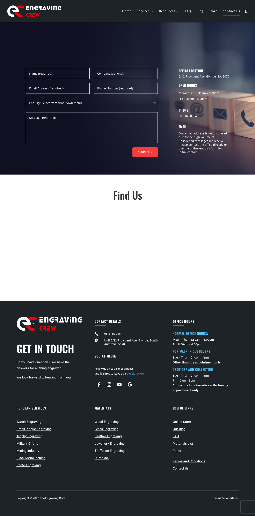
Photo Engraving (28, 465)
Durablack (102, 458)
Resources (167, 11)
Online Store (182, 421)
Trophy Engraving (29, 436)
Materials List (183, 443)
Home (126, 11)
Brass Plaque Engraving (34, 429)
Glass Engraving (106, 429)
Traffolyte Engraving (110, 450)
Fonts (177, 450)
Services (143, 11)
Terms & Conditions (226, 498)
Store (213, 11)
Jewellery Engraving (110, 443)
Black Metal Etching (30, 458)
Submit (143, 152)
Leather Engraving (108, 436)
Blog (199, 11)
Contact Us (231, 11)
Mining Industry (27, 450)
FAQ (188, 11)
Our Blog (179, 429)
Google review (135, 373)
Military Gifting (27, 443)
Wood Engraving (107, 421)
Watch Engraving (28, 421)
